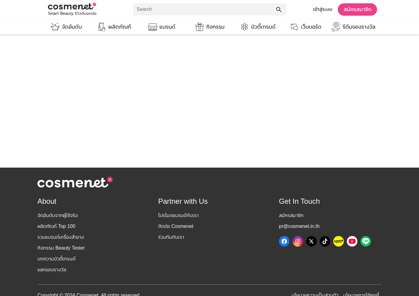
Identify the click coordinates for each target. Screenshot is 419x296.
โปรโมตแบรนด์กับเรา (178, 215)
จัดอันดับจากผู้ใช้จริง (57, 215)
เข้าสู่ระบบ (322, 9)
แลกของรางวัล (51, 269)
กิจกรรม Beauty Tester (61, 247)
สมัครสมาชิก (358, 9)
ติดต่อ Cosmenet (175, 226)
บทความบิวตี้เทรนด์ (56, 258)
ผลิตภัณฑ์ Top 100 (56, 226)
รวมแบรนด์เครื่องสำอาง (60, 237)
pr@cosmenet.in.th (299, 226)
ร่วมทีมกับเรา (171, 237)
